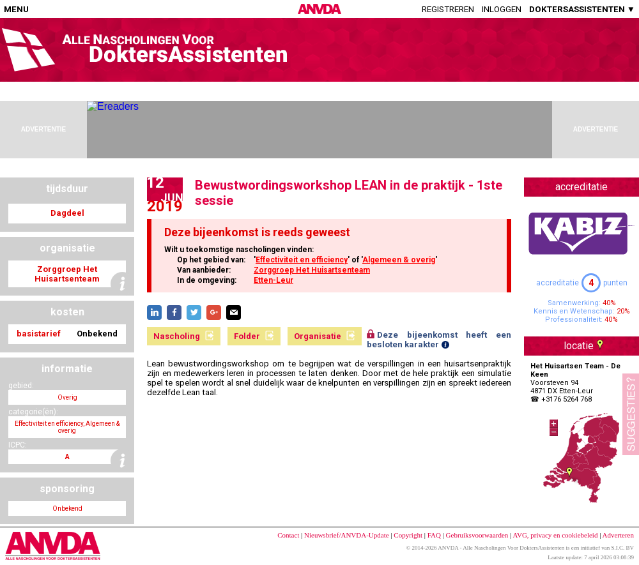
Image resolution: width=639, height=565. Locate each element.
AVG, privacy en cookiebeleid (554, 535)
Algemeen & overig (398, 259)
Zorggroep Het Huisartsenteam (312, 270)
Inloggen (501, 9)
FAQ (434, 535)
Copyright (408, 535)
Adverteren (618, 535)
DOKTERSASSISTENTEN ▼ (582, 9)
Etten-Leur (273, 280)
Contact (288, 535)
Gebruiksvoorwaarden (477, 535)
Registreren (448, 9)
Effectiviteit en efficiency (302, 259)
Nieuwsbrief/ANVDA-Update (346, 535)
